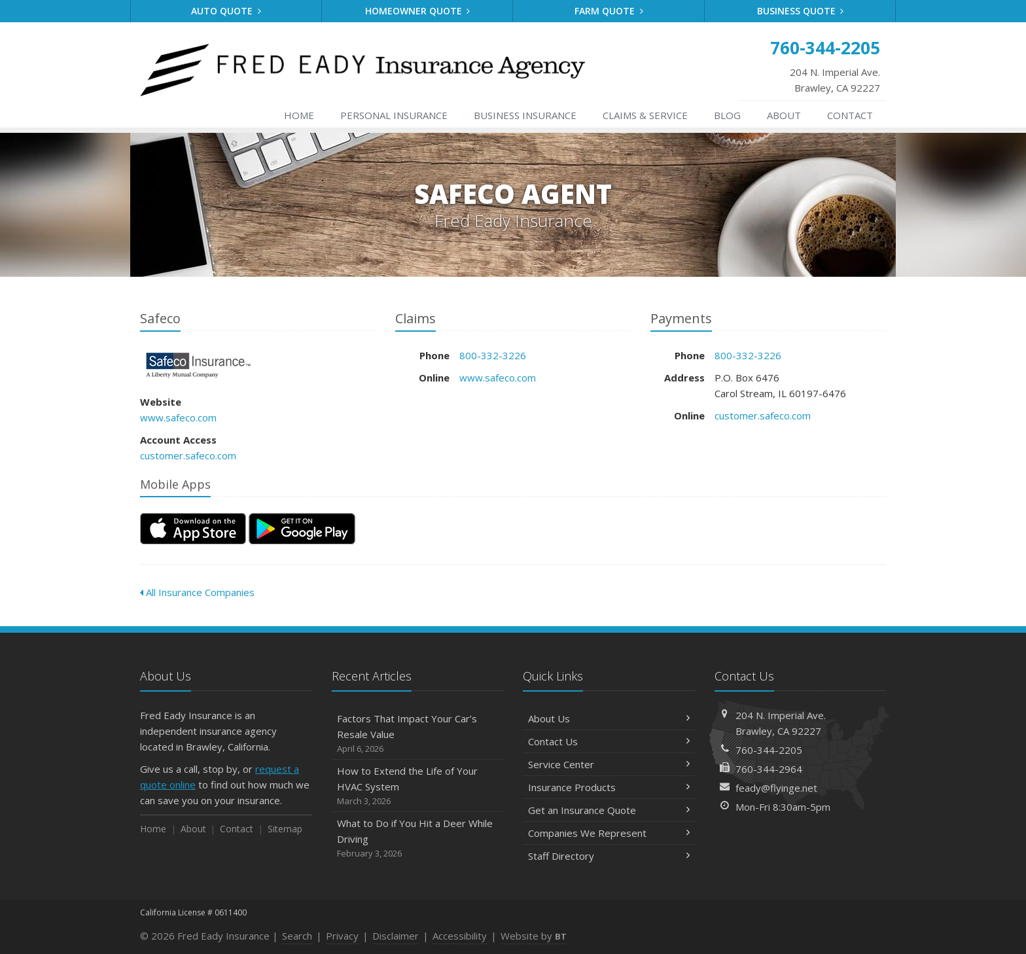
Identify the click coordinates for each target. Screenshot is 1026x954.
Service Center (609, 764)
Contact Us (609, 741)
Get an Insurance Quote (609, 810)
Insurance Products (609, 787)
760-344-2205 (768, 749)
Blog (727, 115)
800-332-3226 (492, 355)
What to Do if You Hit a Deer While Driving (418, 838)
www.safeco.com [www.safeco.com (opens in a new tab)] (178, 417)
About (784, 115)
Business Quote (800, 11)
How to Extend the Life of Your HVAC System (418, 786)
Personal (394, 115)
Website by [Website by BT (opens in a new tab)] (534, 935)
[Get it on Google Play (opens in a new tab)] (302, 528)
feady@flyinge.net (776, 787)
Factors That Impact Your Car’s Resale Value (418, 734)
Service (645, 115)
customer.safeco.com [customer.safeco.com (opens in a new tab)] (188, 455)
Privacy (342, 935)
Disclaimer (395, 935)
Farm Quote (609, 11)
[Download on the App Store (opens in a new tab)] (193, 528)
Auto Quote (226, 11)
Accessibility (460, 935)
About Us (609, 718)
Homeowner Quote (417, 11)
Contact (850, 115)
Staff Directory (609, 855)
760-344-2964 (768, 768)
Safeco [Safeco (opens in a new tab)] (198, 365)
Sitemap (285, 828)
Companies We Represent (609, 832)
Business (525, 115)
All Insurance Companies (197, 592)
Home (299, 115)
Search (297, 935)
